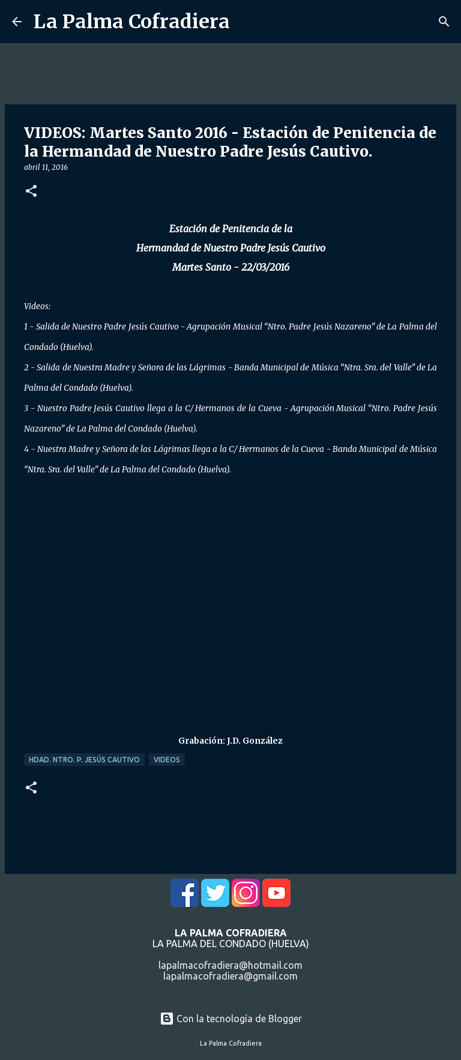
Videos (167, 759)
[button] (31, 192)
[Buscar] (444, 21)
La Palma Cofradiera (132, 22)
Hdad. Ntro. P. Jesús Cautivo (84, 759)
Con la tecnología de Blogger (231, 1018)
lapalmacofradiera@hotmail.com (230, 965)
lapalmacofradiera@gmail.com (230, 976)
